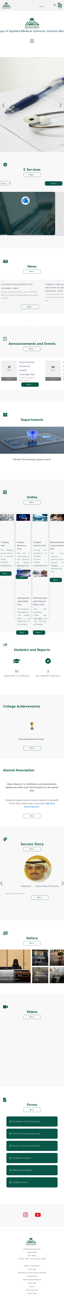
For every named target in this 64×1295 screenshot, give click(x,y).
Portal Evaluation (32, 1282)
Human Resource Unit (21, 538)
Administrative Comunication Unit (57, 538)
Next (60, 104)
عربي (41, 6)
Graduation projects (22, 1150)
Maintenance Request (22, 1162)
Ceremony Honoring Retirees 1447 (17, 285)
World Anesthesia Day (40, 968)
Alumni (32, 1279)
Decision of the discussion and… (27, 1126)
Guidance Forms (20, 1175)
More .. (32, 495)
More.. (32, 175)
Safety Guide (32, 1286)
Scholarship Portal (32, 1289)
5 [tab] (40, 467)
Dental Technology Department (32, 452)
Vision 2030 (32, 1275)
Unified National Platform (32, 1272)
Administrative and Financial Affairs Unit (40, 594)
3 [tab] (34, 244)
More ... (32, 343)
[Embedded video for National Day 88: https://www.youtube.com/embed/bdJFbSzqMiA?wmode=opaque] (23, 1059)
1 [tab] (26, 244)
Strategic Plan (32, 1268)
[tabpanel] (16, 662)
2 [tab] (30, 244)
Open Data (32, 1262)
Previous (3, 104)
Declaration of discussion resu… (27, 1114)
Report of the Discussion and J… (27, 1138)
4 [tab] (38, 244)
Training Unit (5, 536)
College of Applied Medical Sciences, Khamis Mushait (32, 25)
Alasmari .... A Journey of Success (32, 878)
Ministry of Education (32, 1258)
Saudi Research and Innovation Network (32, 1265)
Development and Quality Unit (23, 594)
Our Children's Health (40, 950)
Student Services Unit (39, 536)
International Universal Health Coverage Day (36, 358)
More (32, 740)
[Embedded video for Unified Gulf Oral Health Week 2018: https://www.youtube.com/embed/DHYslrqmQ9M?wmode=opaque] (40, 1059)
